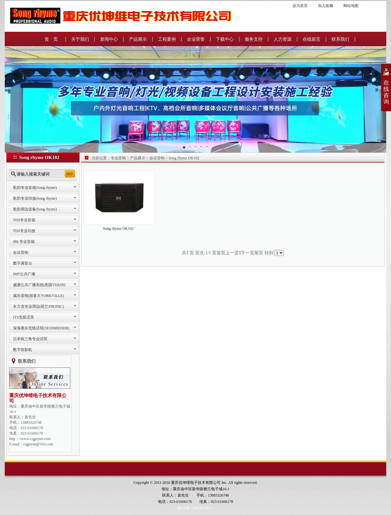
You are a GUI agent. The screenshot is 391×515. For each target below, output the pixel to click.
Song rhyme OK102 (183, 158)
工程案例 (167, 39)
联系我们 (340, 39)
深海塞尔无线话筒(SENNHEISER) (41, 328)
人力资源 (283, 39)
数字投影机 (22, 349)
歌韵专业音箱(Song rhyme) (35, 187)
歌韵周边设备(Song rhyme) (35, 209)
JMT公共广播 (24, 274)
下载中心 (225, 39)
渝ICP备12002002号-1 (195, 508)
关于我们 (80, 39)
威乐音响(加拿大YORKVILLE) (38, 295)
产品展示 (138, 39)
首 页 (51, 39)
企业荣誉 (196, 39)
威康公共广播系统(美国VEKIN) (39, 285)
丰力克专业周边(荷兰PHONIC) (38, 306)
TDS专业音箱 (24, 220)
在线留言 (311, 39)
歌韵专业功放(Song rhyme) (35, 198)
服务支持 (254, 39)
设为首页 (300, 5)
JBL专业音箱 (24, 241)
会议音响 (20, 252)
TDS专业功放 (24, 231)
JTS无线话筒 (23, 317)
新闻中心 (109, 39)
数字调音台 (22, 263)
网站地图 (351, 5)
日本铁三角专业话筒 (30, 339)
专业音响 (118, 158)
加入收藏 (326, 5)
